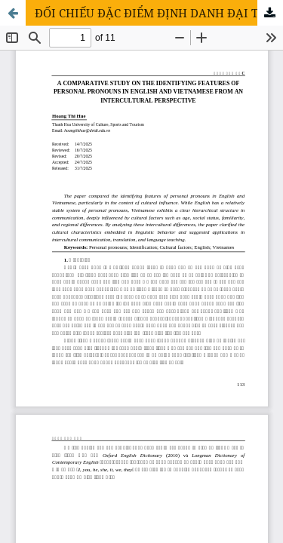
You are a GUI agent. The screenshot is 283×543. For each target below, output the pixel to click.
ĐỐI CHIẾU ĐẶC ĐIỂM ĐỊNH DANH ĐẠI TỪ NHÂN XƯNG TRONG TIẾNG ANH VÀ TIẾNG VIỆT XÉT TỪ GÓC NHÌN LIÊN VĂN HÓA (159, 12)
